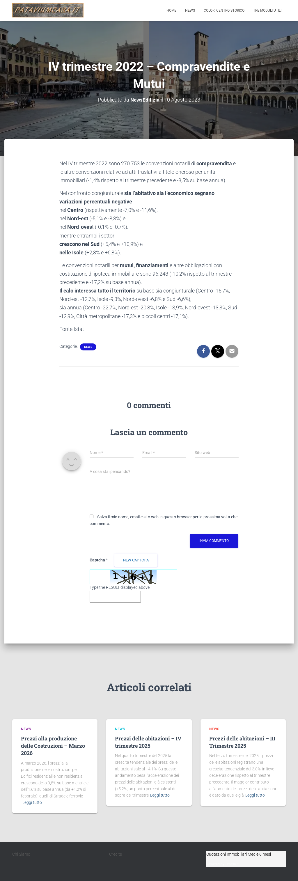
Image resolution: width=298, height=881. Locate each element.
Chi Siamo (21, 854)
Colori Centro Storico (224, 10)
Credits (115, 854)
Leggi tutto (32, 802)
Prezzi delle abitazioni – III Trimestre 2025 (242, 742)
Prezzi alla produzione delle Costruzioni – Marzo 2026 (53, 745)
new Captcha (136, 560)
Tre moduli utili (267, 10)
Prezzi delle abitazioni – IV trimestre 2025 (148, 742)
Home (171, 10)
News (190, 10)
